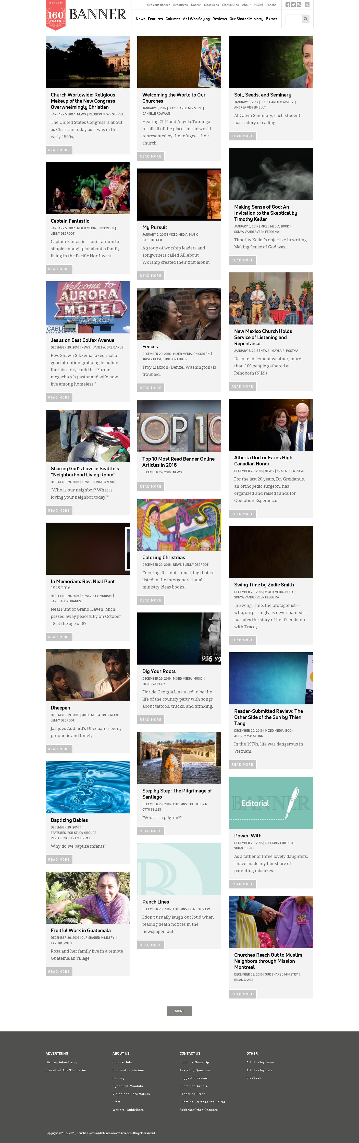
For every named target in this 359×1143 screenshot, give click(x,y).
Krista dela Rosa (290, 471)
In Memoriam (102, 596)
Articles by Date (259, 1070)
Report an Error (192, 1094)
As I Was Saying (196, 19)
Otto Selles (151, 809)
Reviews (220, 19)
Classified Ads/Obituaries (66, 1070)
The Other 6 (197, 804)
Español (272, 5)
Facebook (288, 6)
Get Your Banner (158, 5)
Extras (271, 19)
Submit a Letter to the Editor (203, 1102)
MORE (179, 1011)
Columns (173, 19)
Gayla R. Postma (285, 351)
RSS (299, 6)
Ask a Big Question (195, 1070)
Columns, (180, 804)
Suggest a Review (194, 1078)
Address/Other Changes (199, 1110)
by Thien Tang (268, 717)
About (246, 5)
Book (285, 226)
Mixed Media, (270, 226)
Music (193, 234)
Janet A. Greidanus (108, 347)
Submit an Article (194, 1086)
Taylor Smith (61, 943)
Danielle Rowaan (156, 113)
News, (86, 596)
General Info (122, 1062)
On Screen (105, 228)
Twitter (293, 6)
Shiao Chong (244, 848)
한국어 (258, 5)
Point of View (199, 909)
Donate (196, 5)
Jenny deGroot (63, 233)
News (81, 114)
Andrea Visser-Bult (250, 107)
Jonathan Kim (104, 482)
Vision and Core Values (131, 1094)
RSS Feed (254, 1078)
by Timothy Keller (265, 213)
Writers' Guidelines (128, 1110)
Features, (59, 833)
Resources (180, 5)
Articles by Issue (260, 1062)
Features (155, 19)
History (119, 1078)
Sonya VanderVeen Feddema (256, 232)
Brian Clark (243, 980)
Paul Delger (152, 240)
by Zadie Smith (264, 584)
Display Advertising (62, 1062)
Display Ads (230, 5)
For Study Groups (81, 833)
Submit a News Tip (194, 1062)
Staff (116, 1102)
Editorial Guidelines (129, 1070)
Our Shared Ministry (246, 19)
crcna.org (307, 4)
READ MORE (59, 150)
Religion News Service (106, 114)
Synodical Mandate (128, 1086)
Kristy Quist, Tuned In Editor (165, 359)
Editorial (287, 843)
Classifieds (211, 5)
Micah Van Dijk (153, 684)
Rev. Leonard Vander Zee (71, 838)
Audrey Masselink (248, 736)
